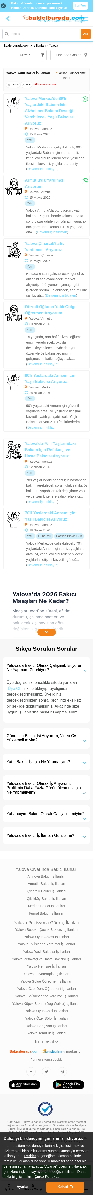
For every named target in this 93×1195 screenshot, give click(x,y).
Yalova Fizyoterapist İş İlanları (47, 974)
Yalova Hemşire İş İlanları (46, 966)
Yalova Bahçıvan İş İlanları (46, 1026)
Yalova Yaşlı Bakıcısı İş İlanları (46, 952)
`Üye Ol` (14, 688)
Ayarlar (23, 1187)
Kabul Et (65, 1187)
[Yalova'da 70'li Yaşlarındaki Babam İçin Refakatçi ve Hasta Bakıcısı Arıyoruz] (46, 472)
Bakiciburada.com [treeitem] (16, 45)
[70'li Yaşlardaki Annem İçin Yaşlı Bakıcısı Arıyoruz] (46, 538)
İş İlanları (39, 45)
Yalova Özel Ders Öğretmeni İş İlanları (46, 989)
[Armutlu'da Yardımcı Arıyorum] (46, 205)
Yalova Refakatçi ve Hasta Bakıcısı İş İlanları (46, 959)
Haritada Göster (71, 55)
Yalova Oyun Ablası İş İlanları (46, 937)
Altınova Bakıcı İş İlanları (46, 876)
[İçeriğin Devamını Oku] (46, 632)
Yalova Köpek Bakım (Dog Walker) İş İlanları (46, 1004)
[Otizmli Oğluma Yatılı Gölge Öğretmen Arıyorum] (46, 335)
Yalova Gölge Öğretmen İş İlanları (47, 981)
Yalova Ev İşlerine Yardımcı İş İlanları (46, 944)
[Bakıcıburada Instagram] (62, 1071)
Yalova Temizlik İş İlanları (46, 1033)
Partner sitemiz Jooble (46, 1059)
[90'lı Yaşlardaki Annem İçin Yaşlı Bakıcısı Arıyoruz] (46, 401)
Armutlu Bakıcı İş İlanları (46, 884)
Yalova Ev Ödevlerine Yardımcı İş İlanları (46, 996)
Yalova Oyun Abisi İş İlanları (46, 1011)
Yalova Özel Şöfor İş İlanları (46, 1018)
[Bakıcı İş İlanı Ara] (46, 34)
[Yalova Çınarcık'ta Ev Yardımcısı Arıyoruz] (46, 269)
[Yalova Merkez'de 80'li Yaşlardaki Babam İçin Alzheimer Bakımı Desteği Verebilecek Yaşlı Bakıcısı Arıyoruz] (46, 133)
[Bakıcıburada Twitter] (46, 1071)
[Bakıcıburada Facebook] (31, 1071)
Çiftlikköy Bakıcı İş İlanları (46, 899)
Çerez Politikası (48, 1177)
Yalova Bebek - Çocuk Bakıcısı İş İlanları (46, 930)
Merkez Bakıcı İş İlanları (46, 906)
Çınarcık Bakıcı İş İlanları (46, 891)
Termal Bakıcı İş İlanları (47, 913)
